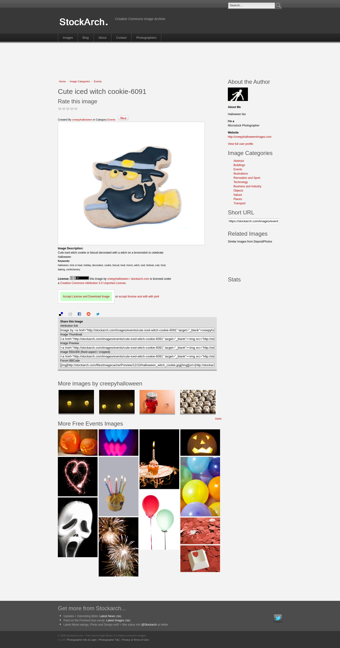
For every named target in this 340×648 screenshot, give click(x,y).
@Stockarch (149, 624)
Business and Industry (247, 186)
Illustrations (241, 173)
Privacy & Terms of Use (135, 639)
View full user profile (240, 144)
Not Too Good (60, 109)
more (218, 418)
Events (98, 81)
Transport (240, 203)
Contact (121, 37)
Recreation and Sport (247, 178)
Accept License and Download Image (86, 296)
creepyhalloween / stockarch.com (128, 278)
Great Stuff (72, 109)
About (102, 37)
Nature (238, 194)
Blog (86, 37)
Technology (241, 182)
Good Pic (68, 109)
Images (68, 37)
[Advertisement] (170, 58)
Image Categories (80, 81)
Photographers (146, 37)
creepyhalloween (82, 119)
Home (62, 81)
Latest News (107, 616)
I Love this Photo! (76, 109)
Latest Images (115, 620)
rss (119, 616)
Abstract (239, 161)
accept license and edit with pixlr (139, 296)
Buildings (239, 165)
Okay (64, 109)
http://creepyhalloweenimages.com (250, 136)
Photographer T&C (109, 639)
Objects (238, 190)
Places (238, 199)
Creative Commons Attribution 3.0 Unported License (93, 283)
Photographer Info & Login (82, 639)
